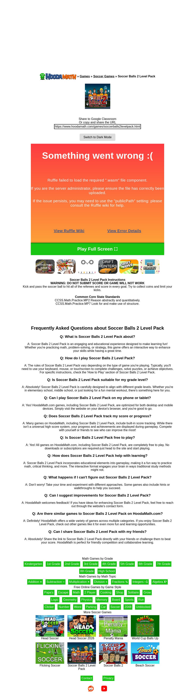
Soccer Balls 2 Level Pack (81, 665)
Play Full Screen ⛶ (97, 249)
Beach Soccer (145, 664)
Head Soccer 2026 (81, 637)
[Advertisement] (97, 29)
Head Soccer (50, 637)
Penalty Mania (113, 637)
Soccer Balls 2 (113, 664)
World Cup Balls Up (145, 637)
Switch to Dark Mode (97, 137)
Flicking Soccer (50, 664)
